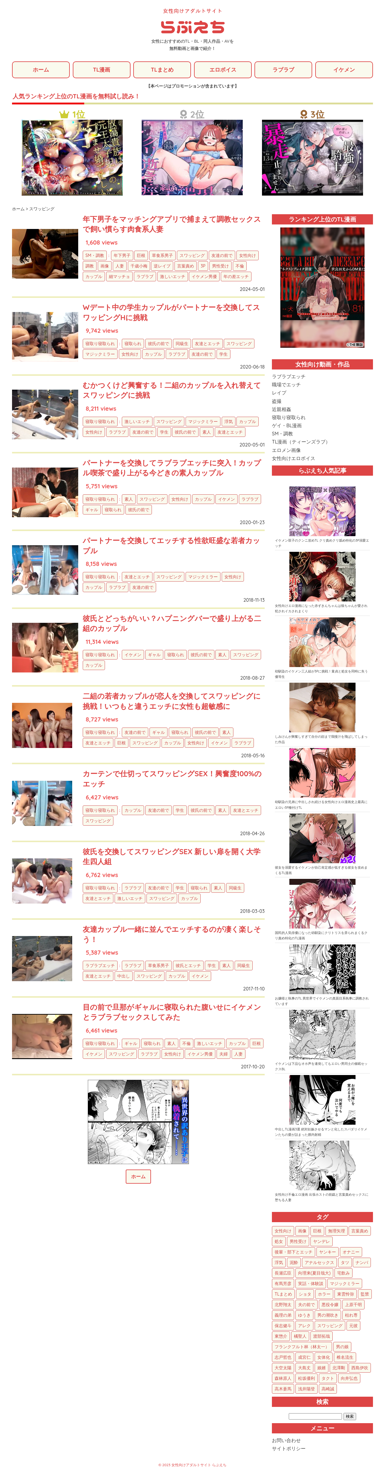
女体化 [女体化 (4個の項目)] (323, 1357)
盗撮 (277, 401)
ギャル (91, 509)
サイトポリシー (289, 1448)
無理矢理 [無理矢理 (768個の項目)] (336, 1231)
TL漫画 (101, 69)
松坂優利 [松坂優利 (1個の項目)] (306, 1378)
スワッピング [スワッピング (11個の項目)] (330, 1325)
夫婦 (223, 1054)
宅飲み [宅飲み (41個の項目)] (343, 1273)
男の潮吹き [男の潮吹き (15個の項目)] (327, 1315)
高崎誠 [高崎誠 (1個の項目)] (328, 1389)
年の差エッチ (236, 276)
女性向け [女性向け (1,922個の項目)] (283, 1231)
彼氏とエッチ (188, 965)
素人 (206, 432)
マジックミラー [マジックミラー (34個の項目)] (344, 1283)
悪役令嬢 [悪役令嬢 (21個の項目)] (330, 1304)
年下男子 (122, 255)
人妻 (120, 266)
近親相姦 (281, 409)
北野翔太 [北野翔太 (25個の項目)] (283, 1304)
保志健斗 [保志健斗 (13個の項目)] (283, 1325)
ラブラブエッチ (100, 965)
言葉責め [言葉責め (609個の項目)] (359, 1231)
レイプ (279, 393)
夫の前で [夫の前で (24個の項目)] (306, 1304)
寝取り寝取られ (100, 343)
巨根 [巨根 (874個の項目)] (317, 1231)
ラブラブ (283, 69)
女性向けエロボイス (293, 458)
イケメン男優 (204, 276)
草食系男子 (162, 255)
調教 (89, 266)
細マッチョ (119, 276)
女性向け (247, 255)
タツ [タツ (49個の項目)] (345, 1262)
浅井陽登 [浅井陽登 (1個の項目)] (306, 1389)
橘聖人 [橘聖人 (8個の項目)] (300, 1336)
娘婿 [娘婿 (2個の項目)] (321, 1367)
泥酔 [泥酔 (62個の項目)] (294, 1262)
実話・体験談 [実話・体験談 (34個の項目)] (310, 1283)
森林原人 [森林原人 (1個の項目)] (283, 1378)
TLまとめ (162, 69)
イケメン (344, 69)
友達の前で (222, 255)
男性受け (220, 266)
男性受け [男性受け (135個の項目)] (298, 1241)
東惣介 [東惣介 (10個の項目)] (281, 1336)
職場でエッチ (286, 385)
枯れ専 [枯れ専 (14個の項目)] (351, 1315)
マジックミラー (100, 354)
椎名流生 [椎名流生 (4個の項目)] (345, 1357)
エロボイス (222, 69)
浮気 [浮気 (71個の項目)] (279, 1262)
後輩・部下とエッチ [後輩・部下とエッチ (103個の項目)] (294, 1252)
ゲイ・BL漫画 (287, 425)
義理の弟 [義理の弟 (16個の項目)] (283, 1315)
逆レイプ (162, 266)
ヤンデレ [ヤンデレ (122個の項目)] (321, 1241)
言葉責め (185, 266)
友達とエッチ (207, 343)
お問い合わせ (286, 1440)
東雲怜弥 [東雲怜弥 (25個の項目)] (345, 1294)
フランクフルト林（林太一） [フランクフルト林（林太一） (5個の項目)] (302, 1346)
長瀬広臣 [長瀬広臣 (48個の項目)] (283, 1273)
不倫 (240, 266)
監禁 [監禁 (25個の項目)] (365, 1294)
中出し (123, 976)
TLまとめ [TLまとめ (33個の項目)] (283, 1294)
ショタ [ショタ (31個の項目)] (305, 1294)
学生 (223, 354)
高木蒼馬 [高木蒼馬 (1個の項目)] (283, 1389)
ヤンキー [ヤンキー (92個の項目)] (327, 1252)
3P (203, 266)
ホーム (41, 69)
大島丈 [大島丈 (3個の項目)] (304, 1367)
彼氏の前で (158, 343)
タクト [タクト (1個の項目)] (328, 1378)
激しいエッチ (172, 276)
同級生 (182, 343)
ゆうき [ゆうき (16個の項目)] (304, 1315)
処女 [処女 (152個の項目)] (279, 1241)
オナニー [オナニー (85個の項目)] (351, 1252)
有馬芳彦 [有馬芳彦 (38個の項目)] (283, 1283)
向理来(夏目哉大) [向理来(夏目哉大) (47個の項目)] (314, 1273)
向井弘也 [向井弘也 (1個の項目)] (349, 1378)
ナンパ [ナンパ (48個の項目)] (362, 1262)
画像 (104, 266)
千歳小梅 (139, 266)
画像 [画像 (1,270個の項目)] (302, 1231)
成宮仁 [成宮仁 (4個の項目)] (304, 1357)
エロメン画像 (286, 450)
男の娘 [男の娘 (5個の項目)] (342, 1346)
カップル (93, 276)
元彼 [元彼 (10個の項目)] (353, 1325)
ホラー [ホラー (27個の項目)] (324, 1294)
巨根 (141, 255)
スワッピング (192, 255)
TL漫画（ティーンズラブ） (301, 442)
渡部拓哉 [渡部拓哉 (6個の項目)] (321, 1336)
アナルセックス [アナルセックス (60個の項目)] (319, 1262)
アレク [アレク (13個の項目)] (304, 1325)
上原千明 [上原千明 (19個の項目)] (353, 1304)
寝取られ (133, 343)
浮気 (228, 421)
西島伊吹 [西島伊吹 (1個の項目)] (359, 1367)
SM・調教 (94, 255)
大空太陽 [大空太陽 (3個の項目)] (283, 1367)
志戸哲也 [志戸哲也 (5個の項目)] (283, 1357)
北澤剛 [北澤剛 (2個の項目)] (338, 1367)
